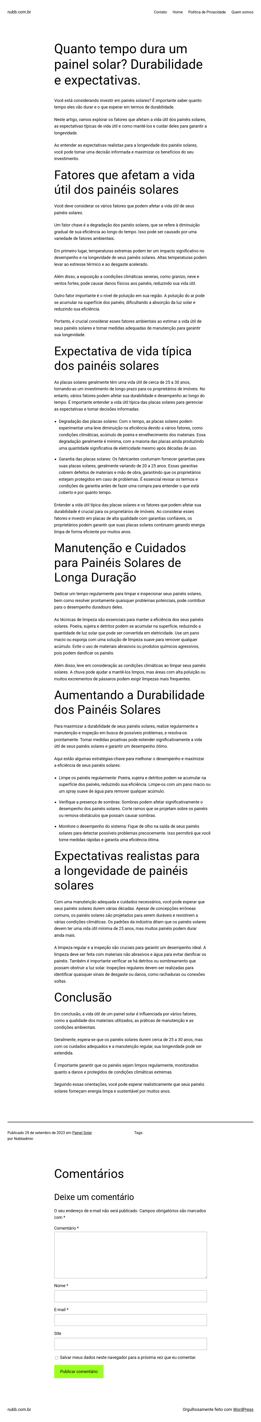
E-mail (61, 1309)
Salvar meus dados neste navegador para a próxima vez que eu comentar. (128, 1357)
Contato (160, 12)
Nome (61, 1285)
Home (178, 12)
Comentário (66, 1228)
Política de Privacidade (207, 12)
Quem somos (242, 12)
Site (57, 1333)
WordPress (243, 1409)
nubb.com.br (19, 11)
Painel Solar (82, 1133)
